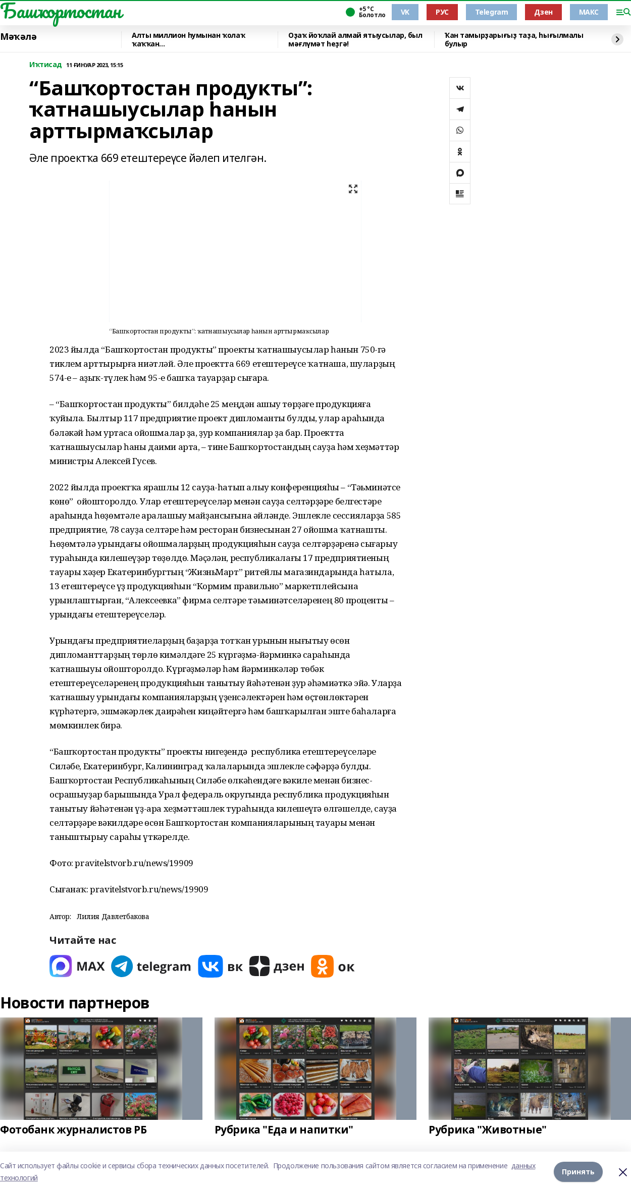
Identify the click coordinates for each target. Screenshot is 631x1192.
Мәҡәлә (18, 36)
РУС (442, 12)
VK (405, 12)
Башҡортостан (60, 11)
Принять (578, 1171)
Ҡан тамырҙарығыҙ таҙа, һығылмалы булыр (514, 39)
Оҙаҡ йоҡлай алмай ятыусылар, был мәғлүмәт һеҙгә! (355, 39)
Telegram (491, 12)
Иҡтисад (45, 65)
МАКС (589, 12)
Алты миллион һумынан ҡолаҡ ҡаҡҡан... (188, 39)
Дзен (543, 12)
